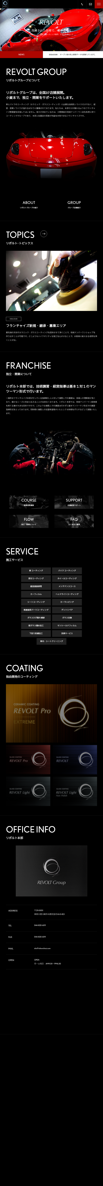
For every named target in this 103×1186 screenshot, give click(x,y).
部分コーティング (36, 578)
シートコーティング (36, 602)
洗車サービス (67, 633)
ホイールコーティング (67, 578)
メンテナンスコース (67, 586)
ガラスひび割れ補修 (36, 618)
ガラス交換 (67, 618)
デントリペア (67, 610)
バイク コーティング (67, 571)
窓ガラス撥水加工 (36, 626)
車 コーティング (36, 571)
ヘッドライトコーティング (67, 594)
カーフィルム (36, 594)
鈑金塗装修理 (36, 586)
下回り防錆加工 (36, 633)
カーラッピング (67, 602)
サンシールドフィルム (67, 626)
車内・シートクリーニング (51, 641)
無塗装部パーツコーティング (36, 610)
